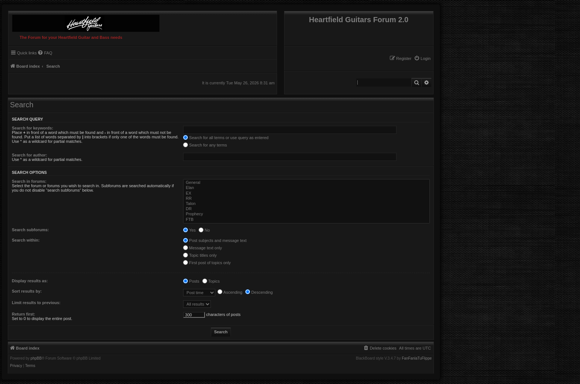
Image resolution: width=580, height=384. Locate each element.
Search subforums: (30, 230)
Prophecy (307, 214)
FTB (307, 219)
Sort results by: (27, 291)
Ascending (230, 292)
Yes (189, 230)
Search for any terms (205, 145)
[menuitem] (422, 58)
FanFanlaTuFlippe (417, 358)
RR (307, 198)
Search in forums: (29, 181)
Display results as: (30, 281)
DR (307, 209)
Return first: (23, 314)
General (307, 182)
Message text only (202, 248)
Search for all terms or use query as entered (226, 137)
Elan (307, 188)
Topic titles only (199, 255)
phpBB (36, 358)
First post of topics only (207, 262)
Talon (307, 203)
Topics (211, 281)
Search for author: (29, 155)
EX (307, 193)
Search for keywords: (32, 128)
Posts (191, 281)
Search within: (26, 240)
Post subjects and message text (214, 240)
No (204, 230)
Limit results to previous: (36, 302)
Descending (259, 292)
